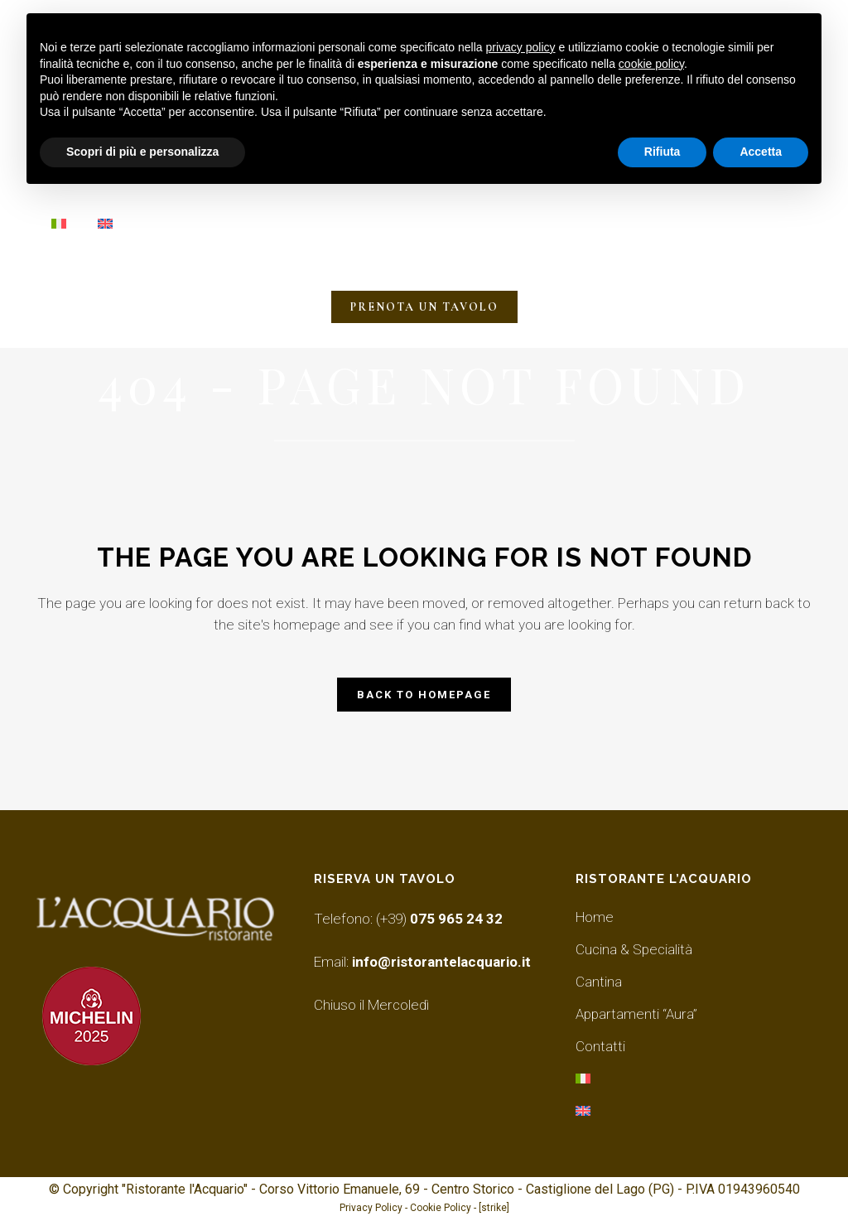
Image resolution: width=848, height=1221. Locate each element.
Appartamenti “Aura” (636, 1014)
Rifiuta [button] (662, 151)
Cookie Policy (440, 1208)
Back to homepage (424, 694)
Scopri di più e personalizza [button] (142, 151)
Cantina (599, 981)
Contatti (600, 1046)
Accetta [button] (761, 151)
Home (595, 917)
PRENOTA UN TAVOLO (424, 307)
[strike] (494, 1208)
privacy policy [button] (521, 47)
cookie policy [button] (651, 63)
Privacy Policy (371, 1208)
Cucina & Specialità (634, 949)
